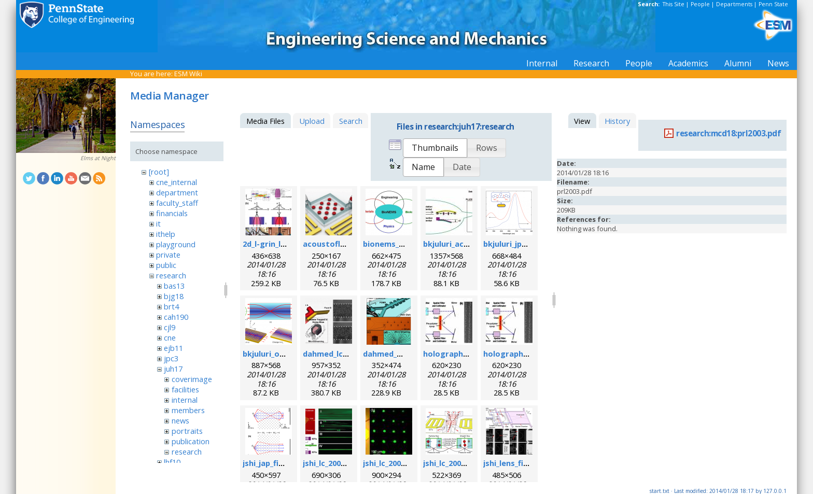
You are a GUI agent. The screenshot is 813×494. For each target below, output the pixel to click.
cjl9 (169, 327)
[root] (159, 171)
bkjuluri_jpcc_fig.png (521, 243)
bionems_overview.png (407, 243)
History (617, 121)
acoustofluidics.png (341, 243)
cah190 (176, 317)
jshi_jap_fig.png (271, 463)
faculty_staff (177, 202)
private (168, 254)
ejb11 (173, 348)
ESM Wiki (188, 73)
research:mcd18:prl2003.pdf (728, 133)
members (188, 410)
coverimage (192, 379)
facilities (185, 389)
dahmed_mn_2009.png (404, 353)
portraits (187, 431)
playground (175, 244)
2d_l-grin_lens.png (277, 243)
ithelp (165, 234)
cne (170, 337)
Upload (312, 121)
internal (185, 399)
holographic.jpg (453, 353)
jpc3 (171, 358)
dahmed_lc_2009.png (341, 353)
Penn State (773, 4)
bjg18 (174, 296)
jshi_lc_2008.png (332, 463)
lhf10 (172, 462)
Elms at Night (98, 158)
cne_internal (176, 182)
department (177, 192)
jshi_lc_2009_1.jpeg (397, 463)
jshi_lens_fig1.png (516, 463)
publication (190, 441)
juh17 (173, 368)
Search (350, 121)
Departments (734, 4)
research (171, 275)
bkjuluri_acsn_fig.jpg (461, 243)
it (158, 223)
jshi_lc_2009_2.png (456, 463)
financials (172, 213)
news (180, 420)
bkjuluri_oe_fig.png (278, 353)
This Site (673, 4)
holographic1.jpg (515, 353)
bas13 (174, 285)
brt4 (171, 306)
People (700, 4)
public (166, 265)
